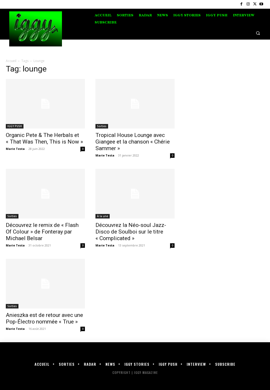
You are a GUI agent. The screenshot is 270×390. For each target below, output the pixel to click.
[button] (258, 33)
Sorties (102, 126)
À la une (102, 216)
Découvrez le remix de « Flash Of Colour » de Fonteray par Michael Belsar (42, 231)
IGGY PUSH (14, 126)
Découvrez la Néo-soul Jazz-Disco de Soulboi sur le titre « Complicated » (130, 231)
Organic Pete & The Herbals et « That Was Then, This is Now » (44, 138)
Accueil (11, 61)
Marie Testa (15, 149)
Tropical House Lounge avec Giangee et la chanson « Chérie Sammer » (132, 141)
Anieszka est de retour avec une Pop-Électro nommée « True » (44, 318)
